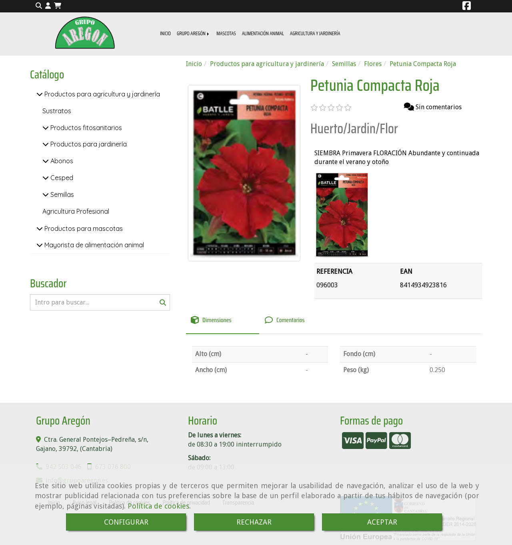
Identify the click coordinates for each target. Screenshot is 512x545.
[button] (48, 6)
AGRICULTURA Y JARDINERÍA (315, 33)
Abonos (61, 161)
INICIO (165, 33)
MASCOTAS (226, 33)
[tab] (222, 320)
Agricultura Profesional (75, 211)
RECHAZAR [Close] (254, 522)
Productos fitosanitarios (85, 128)
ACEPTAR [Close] (382, 522)
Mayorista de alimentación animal (93, 245)
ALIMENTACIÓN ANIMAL (263, 33)
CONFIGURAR (126, 522)
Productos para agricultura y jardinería (101, 94)
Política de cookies (158, 506)
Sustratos (56, 111)
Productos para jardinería (88, 144)
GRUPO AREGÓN (193, 33)
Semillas (61, 194)
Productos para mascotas (83, 228)
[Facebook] (466, 7)
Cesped (61, 178)
